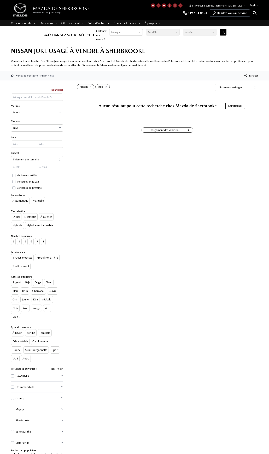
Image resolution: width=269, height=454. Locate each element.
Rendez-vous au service (230, 13)
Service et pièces (127, 23)
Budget (15, 153)
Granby (20, 398)
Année (14, 137)
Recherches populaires (23, 450)
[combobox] (111, 32)
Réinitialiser (57, 89)
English (254, 5)
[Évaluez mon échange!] (223, 32)
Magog (19, 409)
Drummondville (24, 387)
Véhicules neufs (23, 23)
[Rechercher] (254, 13)
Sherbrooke (22, 420)
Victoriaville (22, 442)
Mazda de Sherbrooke (61, 8)
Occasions (48, 23)
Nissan (43, 75)
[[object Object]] (251, 76)
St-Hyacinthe (23, 431)
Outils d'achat (98, 23)
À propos (152, 23)
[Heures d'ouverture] (217, 5)
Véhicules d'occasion (27, 75)
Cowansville (22, 375)
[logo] (20, 10)
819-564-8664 (195, 13)
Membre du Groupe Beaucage (47, 12)
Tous (53, 368)
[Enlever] (89, 87)
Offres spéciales (72, 23)
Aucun (60, 368)
